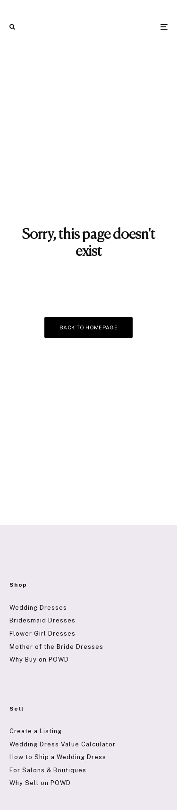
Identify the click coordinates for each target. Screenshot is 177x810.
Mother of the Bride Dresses (56, 646)
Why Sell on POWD (40, 782)
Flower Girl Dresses (42, 633)
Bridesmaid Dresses (42, 620)
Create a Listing (35, 731)
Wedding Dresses (38, 607)
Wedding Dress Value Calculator (62, 744)
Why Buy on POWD (39, 659)
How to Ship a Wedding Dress (57, 757)
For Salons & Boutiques (47, 770)
